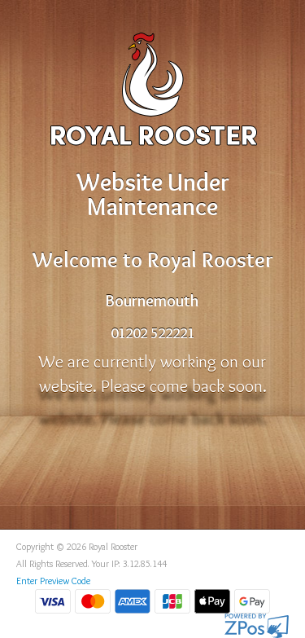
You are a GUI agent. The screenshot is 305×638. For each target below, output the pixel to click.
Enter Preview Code (53, 581)
